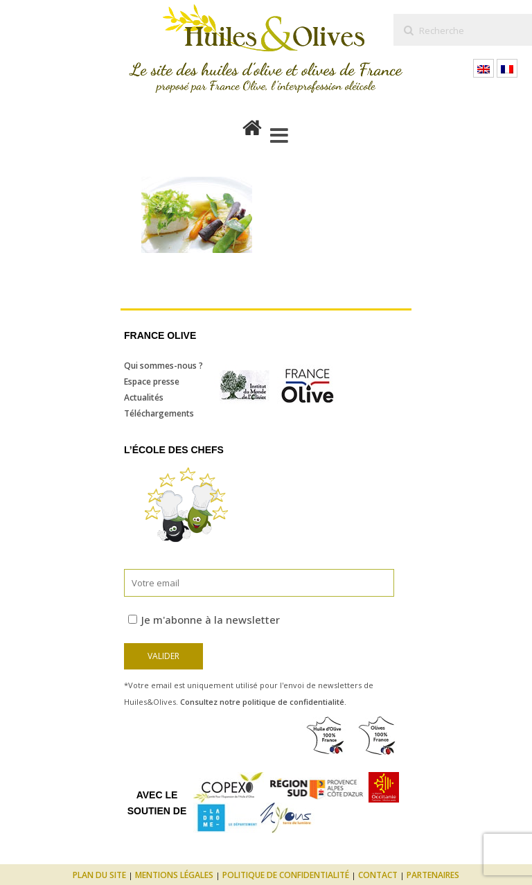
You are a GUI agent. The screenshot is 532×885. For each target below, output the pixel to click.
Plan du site (99, 875)
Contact (378, 875)
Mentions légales (174, 875)
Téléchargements (159, 413)
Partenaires (433, 875)
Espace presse (151, 381)
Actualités (143, 397)
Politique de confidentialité (285, 875)
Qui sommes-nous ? (163, 365)
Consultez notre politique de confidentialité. (263, 701)
